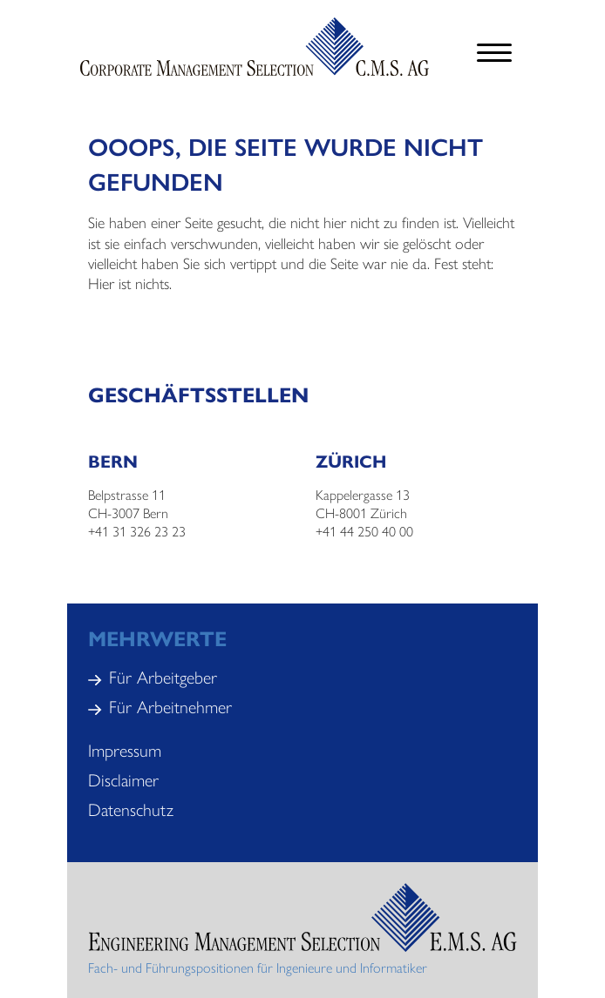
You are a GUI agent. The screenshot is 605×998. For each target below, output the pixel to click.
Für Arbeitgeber (163, 676)
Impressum (124, 749)
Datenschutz (130, 808)
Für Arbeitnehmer (170, 705)
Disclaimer (123, 779)
